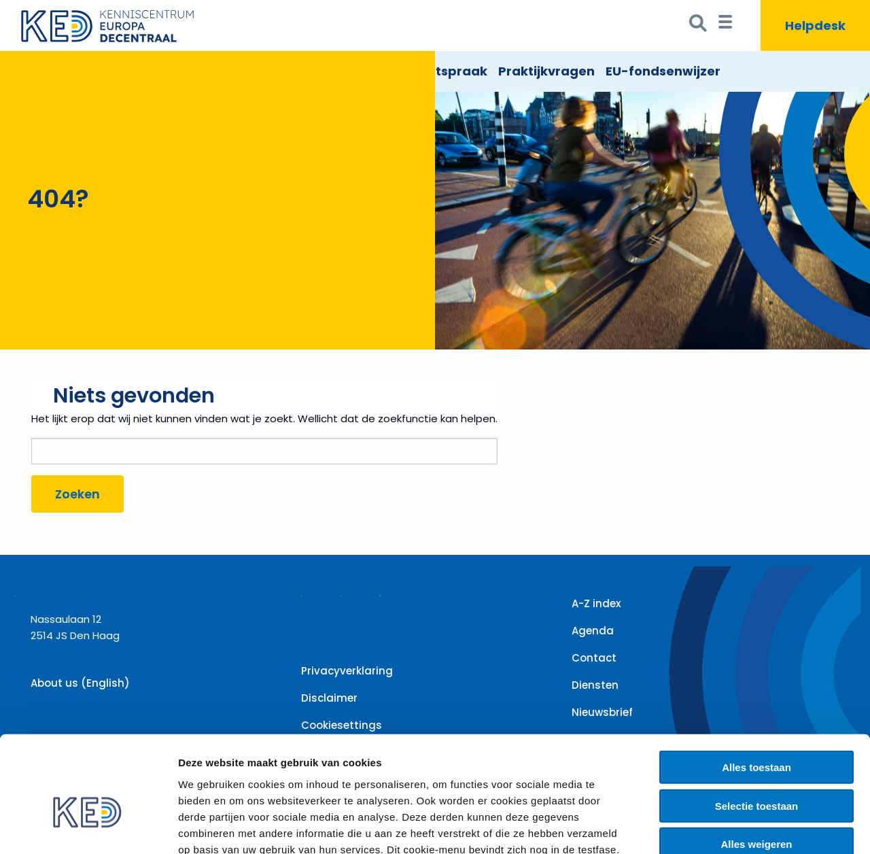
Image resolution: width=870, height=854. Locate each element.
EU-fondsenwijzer (663, 71)
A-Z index (596, 603)
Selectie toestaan (757, 729)
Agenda (593, 631)
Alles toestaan (756, 690)
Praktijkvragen (546, 71)
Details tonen (734, 827)
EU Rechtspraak (436, 71)
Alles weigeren (756, 767)
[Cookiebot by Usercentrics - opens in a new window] (88, 827)
